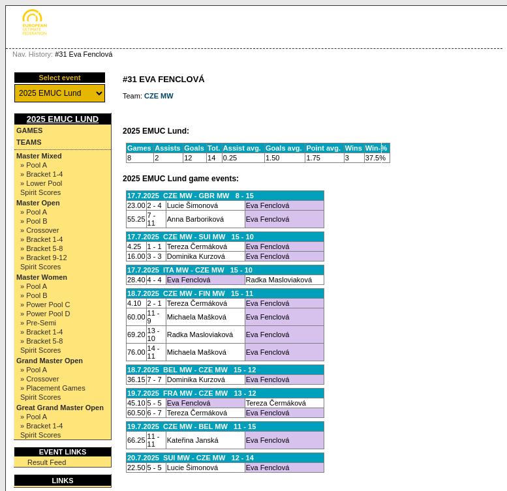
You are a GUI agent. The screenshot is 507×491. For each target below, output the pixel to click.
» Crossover (39, 230)
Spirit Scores (40, 192)
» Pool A (33, 165)
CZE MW (159, 96)
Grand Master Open (49, 361)
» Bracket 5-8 (41, 248)
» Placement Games (52, 388)
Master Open (38, 203)
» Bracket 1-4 (41, 174)
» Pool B (34, 221)
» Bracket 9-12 (43, 257)
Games (29, 130)
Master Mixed (39, 156)
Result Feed (46, 462)
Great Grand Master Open (60, 407)
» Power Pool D (45, 314)
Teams (29, 142)
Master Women (41, 277)
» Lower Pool (41, 183)
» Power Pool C (45, 304)
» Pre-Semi (38, 323)
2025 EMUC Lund (63, 119)
